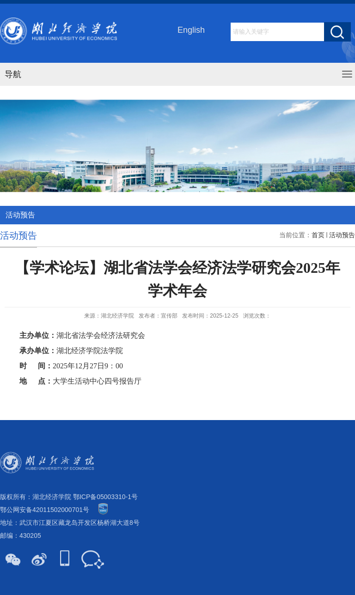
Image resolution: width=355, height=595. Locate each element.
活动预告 (342, 238)
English (191, 30)
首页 (318, 238)
